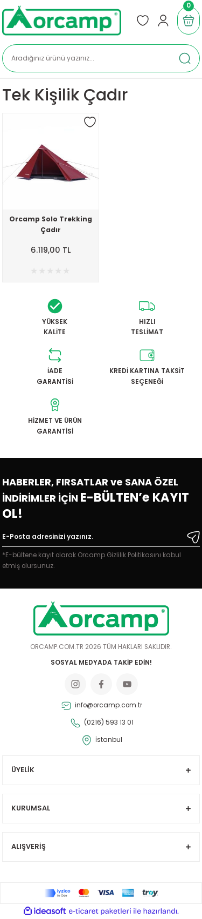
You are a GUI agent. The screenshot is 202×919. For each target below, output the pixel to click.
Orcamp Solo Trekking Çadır (50, 224)
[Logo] (61, 20)
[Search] (101, 58)
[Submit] (193, 537)
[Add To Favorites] (89, 122)
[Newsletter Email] (101, 539)
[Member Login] (163, 20)
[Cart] (188, 20)
